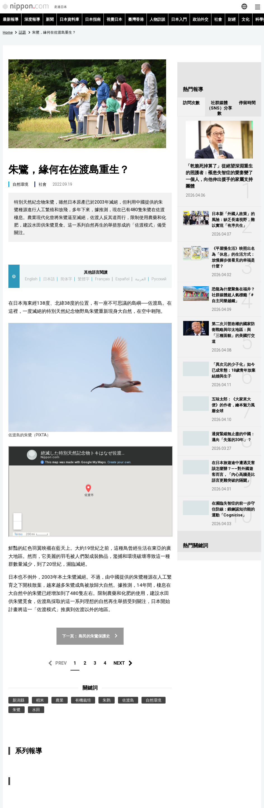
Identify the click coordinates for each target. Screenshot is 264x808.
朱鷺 (16, 709)
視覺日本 (114, 19)
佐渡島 (128, 700)
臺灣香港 (136, 19)
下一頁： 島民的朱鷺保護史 (90, 636)
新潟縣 (18, 700)
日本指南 (93, 19)
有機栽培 (83, 700)
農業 (59, 700)
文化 (245, 19)
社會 (218, 19)
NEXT (119, 663)
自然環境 (20, 184)
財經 (232, 19)
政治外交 (200, 19)
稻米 (40, 700)
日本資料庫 (69, 19)
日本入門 (179, 19)
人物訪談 (157, 19)
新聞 (50, 19)
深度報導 (32, 19)
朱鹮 (106, 700)
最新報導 (10, 19)
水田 (36, 709)
